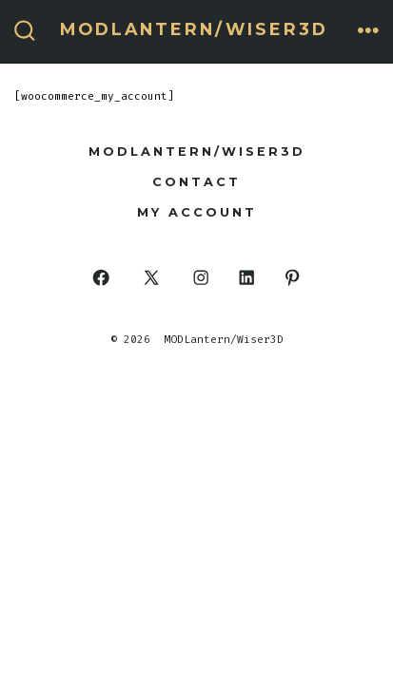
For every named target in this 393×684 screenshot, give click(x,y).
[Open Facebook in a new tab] (101, 277)
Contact (196, 182)
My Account (197, 212)
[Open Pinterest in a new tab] (291, 277)
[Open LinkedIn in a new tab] (246, 277)
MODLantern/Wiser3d (196, 151)
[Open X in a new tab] (151, 277)
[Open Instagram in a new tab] (201, 277)
